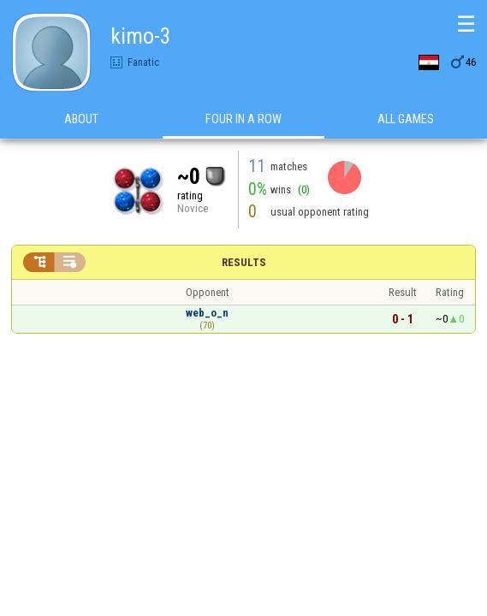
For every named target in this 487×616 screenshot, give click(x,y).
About (81, 119)
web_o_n (207, 312)
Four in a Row (243, 119)
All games (405, 119)
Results (244, 262)
